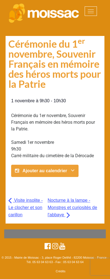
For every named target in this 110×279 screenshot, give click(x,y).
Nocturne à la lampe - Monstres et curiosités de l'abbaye (72, 207)
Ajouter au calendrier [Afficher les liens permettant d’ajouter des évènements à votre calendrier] (45, 170)
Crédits (60, 271)
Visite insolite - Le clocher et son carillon (25, 207)
